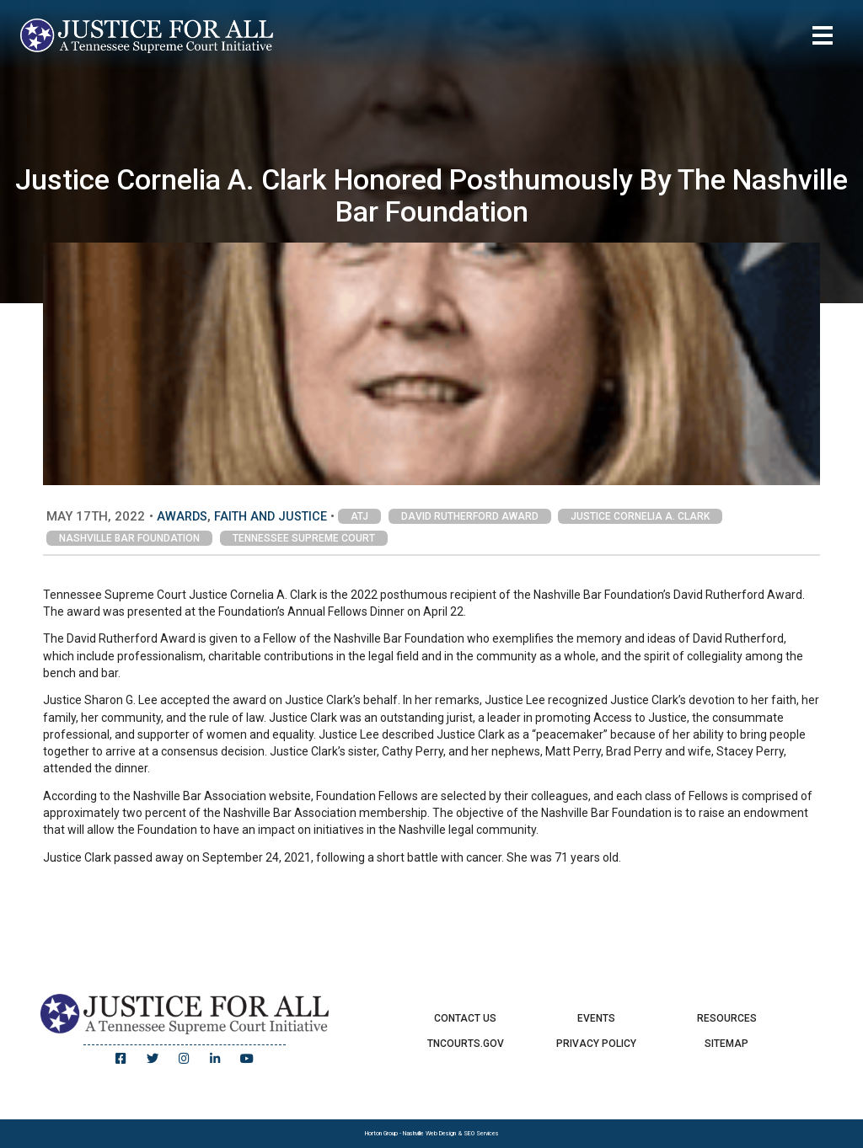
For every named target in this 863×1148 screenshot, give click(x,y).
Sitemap (726, 1043)
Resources (727, 1018)
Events (596, 1018)
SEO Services (481, 1133)
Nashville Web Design (429, 1133)
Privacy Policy (596, 1043)
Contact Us (465, 1018)
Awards (182, 517)
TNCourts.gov (465, 1043)
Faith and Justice (270, 517)
